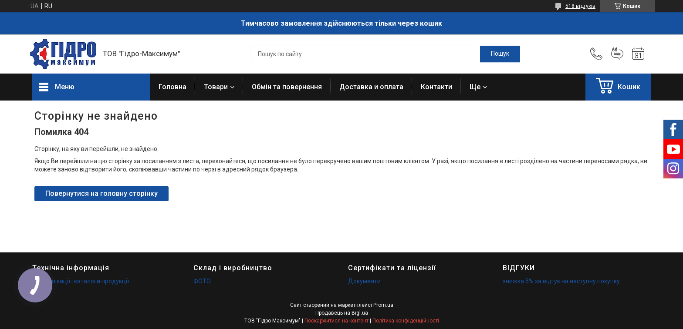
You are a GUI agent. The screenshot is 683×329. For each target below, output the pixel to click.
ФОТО (202, 281)
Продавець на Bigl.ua (341, 313)
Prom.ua (383, 305)
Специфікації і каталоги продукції (80, 281)
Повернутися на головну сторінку (101, 193)
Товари (216, 87)
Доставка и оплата (371, 87)
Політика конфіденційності (405, 321)
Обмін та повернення (287, 87)
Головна (172, 87)
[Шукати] (500, 54)
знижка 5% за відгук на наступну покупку (561, 281)
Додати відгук (617, 54)
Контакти (436, 87)
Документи (364, 281)
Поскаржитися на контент (336, 321)
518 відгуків (580, 6)
